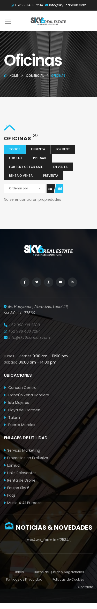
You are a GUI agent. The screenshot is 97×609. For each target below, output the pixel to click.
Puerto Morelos (19, 424)
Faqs (11, 495)
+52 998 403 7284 (28, 5)
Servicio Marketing (23, 450)
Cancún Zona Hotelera (26, 395)
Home (14, 75)
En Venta (60, 167)
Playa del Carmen (22, 410)
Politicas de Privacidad (24, 579)
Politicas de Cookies (68, 579)
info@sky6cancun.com (67, 5)
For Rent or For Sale (26, 167)
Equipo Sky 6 (18, 487)
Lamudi (13, 465)
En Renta (38, 149)
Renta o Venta (21, 175)
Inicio (19, 572)
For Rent (63, 149)
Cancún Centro (20, 387)
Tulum (12, 417)
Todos (14, 149)
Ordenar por (18, 188)
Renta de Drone (21, 480)
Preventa (50, 175)
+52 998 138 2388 (24, 325)
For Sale (16, 158)
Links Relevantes (21, 472)
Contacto (85, 587)
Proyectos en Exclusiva (27, 457)
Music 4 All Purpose (24, 502)
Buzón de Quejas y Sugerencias (59, 572)
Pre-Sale (40, 158)
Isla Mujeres (16, 402)
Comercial (35, 75)
